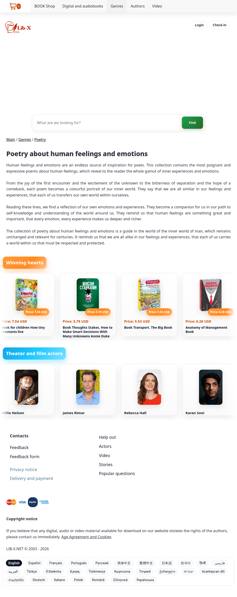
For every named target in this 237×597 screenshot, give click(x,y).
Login (199, 25)
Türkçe (32, 571)
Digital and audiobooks (82, 6)
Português (79, 563)
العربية (13, 571)
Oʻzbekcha (53, 571)
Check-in (219, 25)
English (13, 563)
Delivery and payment (31, 478)
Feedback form (24, 456)
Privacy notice (23, 469)
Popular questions (117, 473)
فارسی (220, 563)
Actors (105, 446)
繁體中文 (146, 563)
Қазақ (75, 571)
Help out (107, 437)
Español (34, 563)
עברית (188, 571)
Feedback (19, 447)
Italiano (59, 580)
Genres (117, 6)
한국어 (186, 563)
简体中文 (124, 563)
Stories (106, 464)
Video (157, 6)
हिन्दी (202, 563)
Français (55, 563)
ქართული (167, 571)
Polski (78, 580)
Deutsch (39, 580)
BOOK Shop (44, 6)
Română (98, 580)
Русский (101, 563)
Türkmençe (97, 571)
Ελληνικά (120, 580)
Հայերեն (16, 580)
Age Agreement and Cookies (86, 536)
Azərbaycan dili (213, 571)
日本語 (167, 563)
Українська (145, 580)
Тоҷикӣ (145, 571)
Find (192, 122)
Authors (138, 6)
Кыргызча (122, 571)
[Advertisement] (118, 73)
